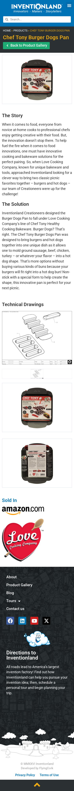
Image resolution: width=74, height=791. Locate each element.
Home (7, 30)
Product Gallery (19, 585)
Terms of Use (49, 775)
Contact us (15, 608)
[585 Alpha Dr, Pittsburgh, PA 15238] (37, 709)
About (11, 577)
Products (20, 30)
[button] (69, 5)
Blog (10, 593)
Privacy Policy (25, 775)
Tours (13, 601)
